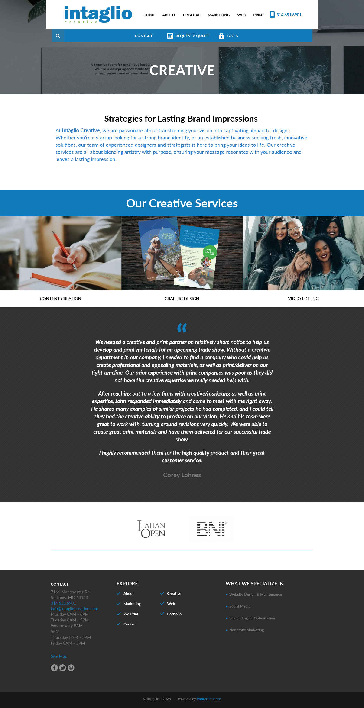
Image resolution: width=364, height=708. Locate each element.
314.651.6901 (289, 14)
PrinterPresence (209, 701)
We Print (131, 616)
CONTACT (167, 35)
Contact (130, 626)
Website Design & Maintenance (255, 596)
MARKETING (219, 15)
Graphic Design (182, 300)
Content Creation (60, 300)
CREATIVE (191, 15)
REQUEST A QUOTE (216, 35)
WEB (241, 15)
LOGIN (256, 35)
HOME (149, 15)
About (129, 595)
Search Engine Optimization (252, 620)
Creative (174, 595)
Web (171, 606)
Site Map (59, 658)
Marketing (132, 606)
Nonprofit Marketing (246, 632)
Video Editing (303, 300)
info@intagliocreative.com (74, 610)
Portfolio (174, 616)
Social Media (239, 608)
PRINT (258, 15)
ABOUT (169, 15)
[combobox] (89, 35)
